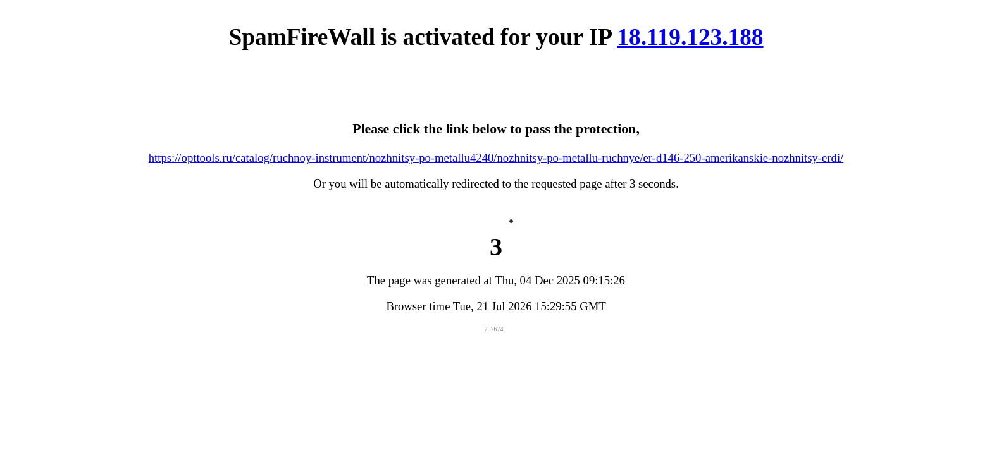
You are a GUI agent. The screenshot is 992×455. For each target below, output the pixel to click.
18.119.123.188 (690, 37)
